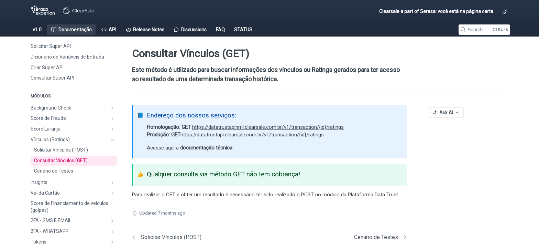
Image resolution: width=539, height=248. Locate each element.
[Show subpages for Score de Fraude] (112, 118)
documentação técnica (206, 148)
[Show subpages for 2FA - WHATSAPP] (112, 231)
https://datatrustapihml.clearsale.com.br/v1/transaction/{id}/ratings (268, 127)
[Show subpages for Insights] (112, 182)
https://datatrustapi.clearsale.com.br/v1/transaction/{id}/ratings (252, 135)
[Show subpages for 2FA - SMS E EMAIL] (112, 221)
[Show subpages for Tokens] (112, 242)
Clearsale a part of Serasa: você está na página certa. (436, 11)
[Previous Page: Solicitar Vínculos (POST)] (191, 237)
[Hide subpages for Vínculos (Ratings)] (112, 140)
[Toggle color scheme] (505, 11)
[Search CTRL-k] (484, 29)
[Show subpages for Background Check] (112, 108)
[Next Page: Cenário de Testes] (380, 237)
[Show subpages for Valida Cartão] (112, 193)
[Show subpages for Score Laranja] (112, 129)
